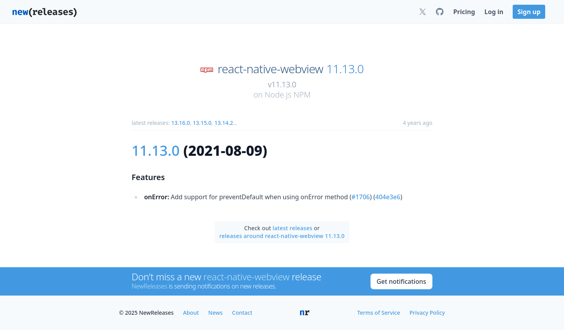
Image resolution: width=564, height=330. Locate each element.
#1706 (360, 197)
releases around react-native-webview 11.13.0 (282, 236)
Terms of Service (378, 312)
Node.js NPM (288, 94)
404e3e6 (387, 197)
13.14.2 (223, 122)
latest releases (292, 228)
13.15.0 (202, 122)
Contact (242, 312)
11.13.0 (344, 68)
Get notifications (401, 281)
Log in (493, 11)
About (191, 312)
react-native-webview (270, 68)
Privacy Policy (427, 312)
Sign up (528, 11)
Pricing (464, 11)
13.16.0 (180, 122)
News (215, 312)
